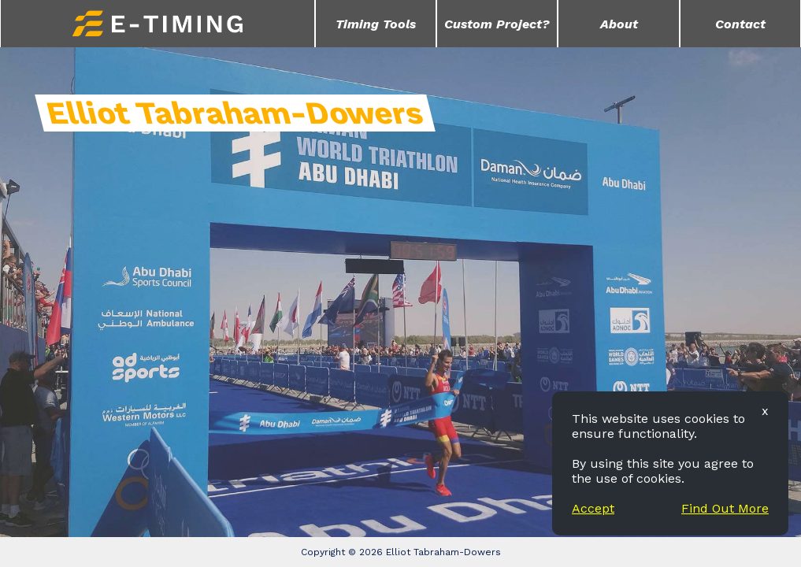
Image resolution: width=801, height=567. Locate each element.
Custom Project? (497, 24)
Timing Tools (376, 24)
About (619, 24)
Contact (740, 24)
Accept (593, 508)
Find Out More (725, 508)
